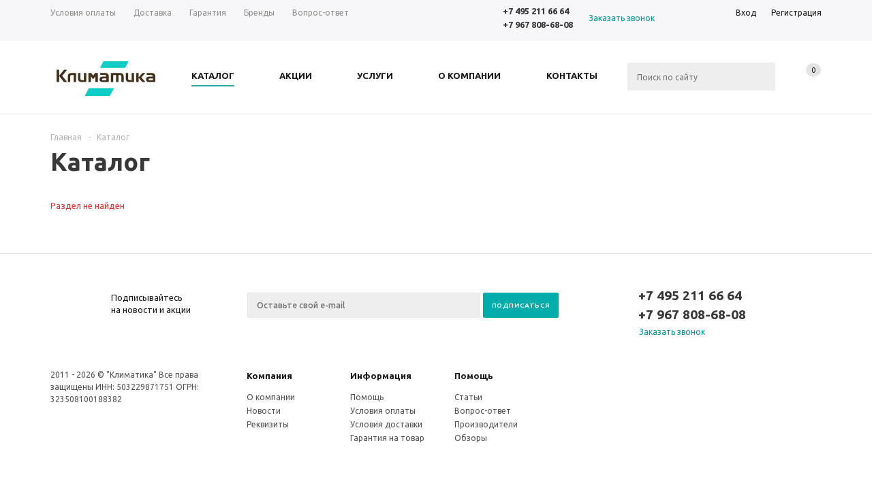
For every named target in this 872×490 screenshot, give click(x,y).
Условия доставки (386, 424)
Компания (269, 375)
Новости (264, 410)
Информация (380, 375)
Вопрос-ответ (482, 410)
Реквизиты (268, 424)
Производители (486, 424)
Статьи (468, 397)
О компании (271, 397)
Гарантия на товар (387, 438)
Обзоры (470, 438)
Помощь (473, 375)
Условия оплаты (383, 410)
